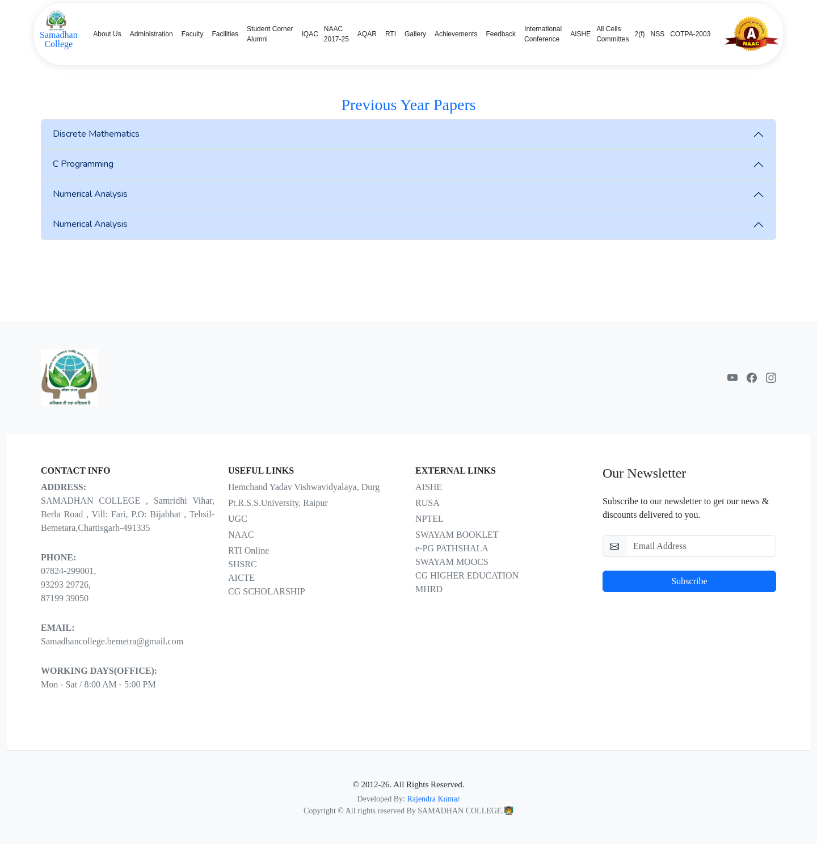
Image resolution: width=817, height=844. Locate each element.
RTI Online (248, 550)
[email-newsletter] (701, 546)
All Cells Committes (612, 34)
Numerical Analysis (90, 194)
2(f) (640, 34)
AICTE (241, 578)
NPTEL (429, 519)
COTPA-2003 (690, 34)
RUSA (427, 503)
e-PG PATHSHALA (451, 548)
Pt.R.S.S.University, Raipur (278, 503)
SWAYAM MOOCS (451, 562)
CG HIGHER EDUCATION (467, 575)
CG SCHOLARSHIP (266, 591)
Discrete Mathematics (96, 134)
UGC (237, 519)
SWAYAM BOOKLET (457, 534)
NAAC (241, 534)
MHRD (429, 589)
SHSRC (242, 564)
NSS (658, 34)
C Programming (83, 164)
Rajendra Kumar (433, 799)
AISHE (580, 34)
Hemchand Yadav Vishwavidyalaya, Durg (304, 487)
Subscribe (689, 581)
